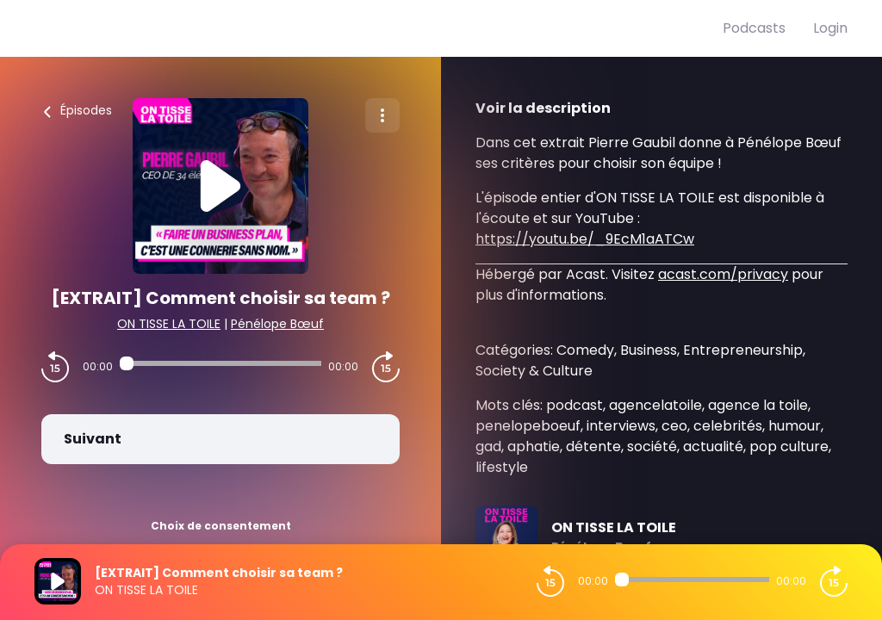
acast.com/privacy (723, 274)
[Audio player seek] (220, 363)
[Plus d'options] (382, 115)
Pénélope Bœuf (277, 323)
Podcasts (754, 28)
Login (830, 28)
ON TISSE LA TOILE (168, 323)
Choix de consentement (221, 525)
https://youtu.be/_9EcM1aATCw (584, 239)
